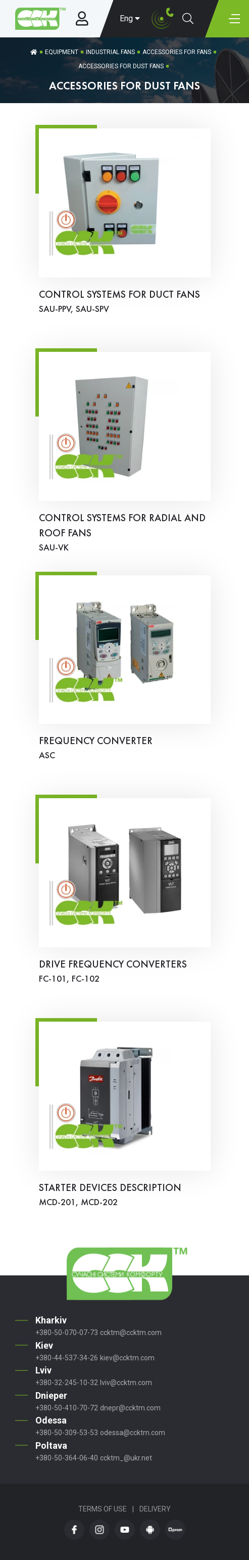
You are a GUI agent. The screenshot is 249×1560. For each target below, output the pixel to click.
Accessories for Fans (176, 52)
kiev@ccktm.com (127, 1358)
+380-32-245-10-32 (66, 1383)
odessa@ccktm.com (132, 1433)
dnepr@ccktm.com (130, 1408)
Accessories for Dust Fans (121, 66)
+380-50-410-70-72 (66, 1408)
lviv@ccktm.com (126, 1383)
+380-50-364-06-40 (66, 1458)
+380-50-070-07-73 (66, 1332)
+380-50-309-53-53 (66, 1433)
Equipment (61, 52)
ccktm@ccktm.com (131, 1332)
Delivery (155, 1509)
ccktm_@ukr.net (126, 1458)
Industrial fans (110, 52)
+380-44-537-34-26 (66, 1358)
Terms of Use (102, 1509)
